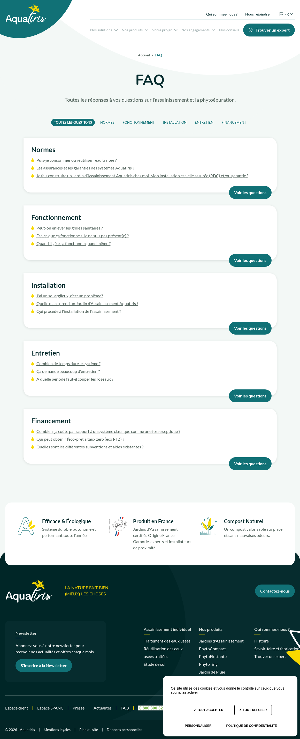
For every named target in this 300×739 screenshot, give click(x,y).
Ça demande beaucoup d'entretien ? (68, 371)
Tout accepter (208, 710)
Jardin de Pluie (212, 671)
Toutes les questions (73, 122)
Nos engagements (198, 29)
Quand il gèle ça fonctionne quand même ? (73, 243)
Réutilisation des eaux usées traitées (163, 652)
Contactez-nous (275, 590)
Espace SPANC (50, 707)
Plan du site (88, 729)
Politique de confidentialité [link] (251, 726)
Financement (234, 122)
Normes (107, 122)
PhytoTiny (208, 664)
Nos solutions (104, 29)
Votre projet (165, 29)
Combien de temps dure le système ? (68, 363)
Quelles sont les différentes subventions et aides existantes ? (89, 446)
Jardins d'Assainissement (221, 640)
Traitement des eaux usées (167, 640)
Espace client (16, 707)
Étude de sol (154, 664)
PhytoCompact (212, 648)
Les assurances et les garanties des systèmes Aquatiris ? (85, 167)
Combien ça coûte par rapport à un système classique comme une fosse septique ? (108, 431)
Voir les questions (250, 192)
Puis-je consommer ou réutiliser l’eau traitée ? (76, 160)
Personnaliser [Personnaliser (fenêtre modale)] (198, 726)
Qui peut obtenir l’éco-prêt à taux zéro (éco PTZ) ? (80, 439)
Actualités (103, 707)
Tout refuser (253, 710)
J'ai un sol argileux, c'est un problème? (69, 295)
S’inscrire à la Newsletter (44, 665)
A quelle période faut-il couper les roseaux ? (74, 378)
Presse (78, 707)
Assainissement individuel (167, 629)
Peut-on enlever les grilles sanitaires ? (69, 227)
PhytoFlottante (213, 656)
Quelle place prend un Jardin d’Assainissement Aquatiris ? (87, 303)
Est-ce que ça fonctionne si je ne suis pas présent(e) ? (82, 235)
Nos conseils (229, 29)
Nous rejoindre (257, 10)
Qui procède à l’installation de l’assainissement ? (78, 311)
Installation (175, 122)
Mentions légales (57, 729)
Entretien (204, 122)
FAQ (125, 707)
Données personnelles (124, 729)
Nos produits (135, 29)
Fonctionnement (139, 122)
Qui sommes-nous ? (221, 10)
